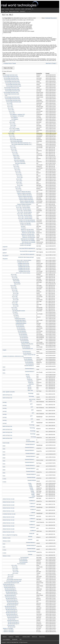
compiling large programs (20, 318)
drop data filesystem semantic (19, 310)
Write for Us (34, 636)
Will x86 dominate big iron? (8, 584)
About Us (4, 636)
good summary (32, 399)
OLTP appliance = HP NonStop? (17, 116)
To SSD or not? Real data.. (25, 223)
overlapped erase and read (22, 261)
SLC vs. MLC (9, 103)
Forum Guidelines (6, 639)
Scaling (29, 483)
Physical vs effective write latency (24, 191)
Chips (22, 9)
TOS (20, 639)
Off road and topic (11, 619)
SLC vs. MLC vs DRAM (14, 128)
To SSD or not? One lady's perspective (27, 220)
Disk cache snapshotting (19, 160)
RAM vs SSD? (16, 155)
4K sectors (23, 226)
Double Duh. (29, 379)
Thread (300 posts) (7, 71)
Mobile (12, 9)
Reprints (17, 636)
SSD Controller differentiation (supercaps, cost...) (21, 142)
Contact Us (11, 636)
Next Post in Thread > (51, 63)
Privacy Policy (42, 636)
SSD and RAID (16, 279)
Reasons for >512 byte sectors (27, 229)
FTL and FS (15, 312)
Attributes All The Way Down (27, 343)
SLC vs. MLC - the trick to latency (23, 205)
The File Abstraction (20, 325)
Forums (28, 11)
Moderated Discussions (51, 18)
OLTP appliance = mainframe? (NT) (17, 114)
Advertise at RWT (26, 636)
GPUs (6, 11)
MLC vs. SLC (10, 578)
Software (28, 9)
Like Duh (27, 374)
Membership (14, 639)
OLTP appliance (14, 117)
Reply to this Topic (8, 68)
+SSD (6, 95)
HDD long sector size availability (27, 239)
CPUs (2, 11)
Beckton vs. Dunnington (8, 628)
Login (2, 9)
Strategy (22, 11)
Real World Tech (21, 4)
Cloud (7, 9)
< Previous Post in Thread (9, 63)
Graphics (17, 9)
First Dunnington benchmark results (10, 75)
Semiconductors (14, 11)
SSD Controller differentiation (16, 139)
